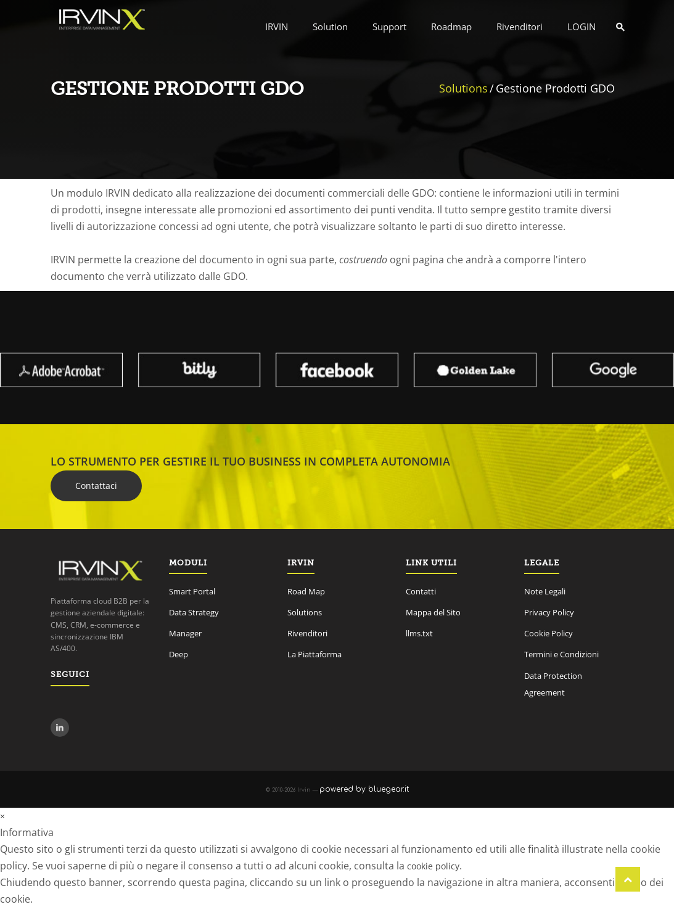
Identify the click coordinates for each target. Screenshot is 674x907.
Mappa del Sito (433, 612)
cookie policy (433, 866)
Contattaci (96, 485)
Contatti (421, 591)
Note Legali (544, 591)
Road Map (306, 591)
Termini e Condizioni (561, 654)
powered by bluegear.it (364, 789)
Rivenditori (519, 26)
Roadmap (451, 26)
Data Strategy (194, 612)
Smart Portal (192, 591)
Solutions (463, 88)
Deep (178, 654)
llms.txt (419, 633)
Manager (185, 633)
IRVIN (276, 26)
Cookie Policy (548, 633)
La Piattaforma (314, 654)
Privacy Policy (549, 612)
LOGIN (581, 26)
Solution (330, 26)
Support (389, 26)
